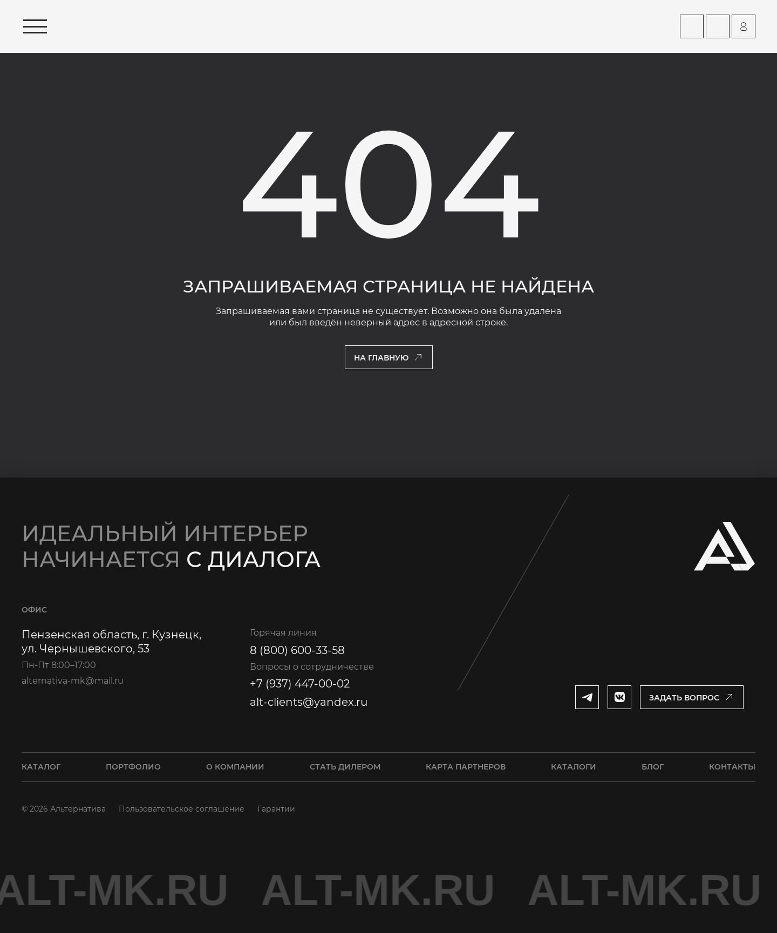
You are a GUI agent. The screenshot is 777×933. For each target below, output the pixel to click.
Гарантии (276, 809)
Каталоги (573, 767)
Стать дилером (345, 767)
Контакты (732, 767)
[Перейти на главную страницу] (166, 26)
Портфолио (133, 767)
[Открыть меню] (35, 26)
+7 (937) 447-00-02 (300, 683)
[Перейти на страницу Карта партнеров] (692, 26)
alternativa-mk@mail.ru (73, 681)
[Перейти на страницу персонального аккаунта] (743, 26)
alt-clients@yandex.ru (308, 702)
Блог (653, 767)
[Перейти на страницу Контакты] (718, 26)
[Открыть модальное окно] (692, 697)
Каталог (41, 767)
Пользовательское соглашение (181, 809)
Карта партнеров (466, 767)
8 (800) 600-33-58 (297, 650)
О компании (235, 767)
